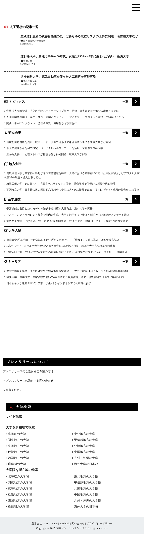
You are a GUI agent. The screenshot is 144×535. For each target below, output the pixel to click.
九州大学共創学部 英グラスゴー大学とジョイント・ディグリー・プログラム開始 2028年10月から (65, 117)
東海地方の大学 (18, 446)
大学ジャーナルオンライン (71, 528)
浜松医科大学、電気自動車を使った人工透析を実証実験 (60, 77)
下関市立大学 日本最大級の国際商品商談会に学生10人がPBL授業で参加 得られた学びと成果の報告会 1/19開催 (72, 190)
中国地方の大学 (84, 452)
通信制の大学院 (18, 507)
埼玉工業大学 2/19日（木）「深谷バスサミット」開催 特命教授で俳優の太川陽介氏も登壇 (60, 184)
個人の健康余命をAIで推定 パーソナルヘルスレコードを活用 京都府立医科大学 (54, 148)
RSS (46, 524)
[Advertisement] (33, 325)
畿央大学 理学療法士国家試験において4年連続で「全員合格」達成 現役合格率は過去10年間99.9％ (65, 277)
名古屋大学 (39, 45)
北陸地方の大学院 (86, 489)
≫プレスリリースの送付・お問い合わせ (28, 381)
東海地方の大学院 (20, 489)
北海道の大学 (17, 434)
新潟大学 (27, 62)
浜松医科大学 (30, 82)
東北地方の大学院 (86, 477)
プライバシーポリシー (99, 524)
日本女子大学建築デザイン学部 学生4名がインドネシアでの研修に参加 (48, 283)
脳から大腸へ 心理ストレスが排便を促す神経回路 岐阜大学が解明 (46, 155)
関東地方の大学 (18, 440)
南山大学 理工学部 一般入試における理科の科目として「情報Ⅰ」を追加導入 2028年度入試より (64, 240)
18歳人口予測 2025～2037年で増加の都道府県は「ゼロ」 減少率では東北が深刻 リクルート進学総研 (66, 252)
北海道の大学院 (18, 477)
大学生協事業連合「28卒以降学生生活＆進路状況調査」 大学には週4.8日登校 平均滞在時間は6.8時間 (67, 271)
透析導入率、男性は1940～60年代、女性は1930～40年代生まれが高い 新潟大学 (78, 57)
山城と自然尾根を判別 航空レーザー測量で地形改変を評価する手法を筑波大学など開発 (58, 142)
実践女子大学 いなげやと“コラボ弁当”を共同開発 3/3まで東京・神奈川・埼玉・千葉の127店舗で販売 (67, 221)
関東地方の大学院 (20, 483)
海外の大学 (28, 45)
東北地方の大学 (84, 434)
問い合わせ (78, 524)
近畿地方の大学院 (20, 495)
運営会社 (37, 524)
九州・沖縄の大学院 (87, 501)
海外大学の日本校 (86, 464)
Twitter (54, 524)
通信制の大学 (17, 464)
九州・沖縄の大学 (86, 458)
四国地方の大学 (18, 458)
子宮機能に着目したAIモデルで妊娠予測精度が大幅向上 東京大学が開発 (49, 209)
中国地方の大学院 (86, 495)
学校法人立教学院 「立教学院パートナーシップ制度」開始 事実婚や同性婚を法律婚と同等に (62, 111)
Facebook (64, 524)
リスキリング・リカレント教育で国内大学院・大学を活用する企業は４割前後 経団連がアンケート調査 (67, 215)
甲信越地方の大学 (86, 440)
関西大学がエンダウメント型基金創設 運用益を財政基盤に (41, 123)
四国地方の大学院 (20, 501)
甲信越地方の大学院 (87, 483)
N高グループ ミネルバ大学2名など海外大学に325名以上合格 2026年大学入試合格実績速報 (60, 246)
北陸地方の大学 (84, 446)
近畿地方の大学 (18, 452)
